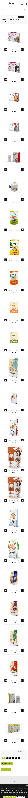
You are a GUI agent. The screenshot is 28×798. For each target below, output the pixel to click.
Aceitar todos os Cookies (9, 796)
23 (16, 757)
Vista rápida (22, 49)
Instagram (14, 782)
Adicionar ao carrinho (5, 49)
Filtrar (20, 17)
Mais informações (20, 796)
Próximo (19, 758)
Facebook (10, 782)
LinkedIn (18, 782)
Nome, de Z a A (9, 17)
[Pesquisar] (14, 10)
